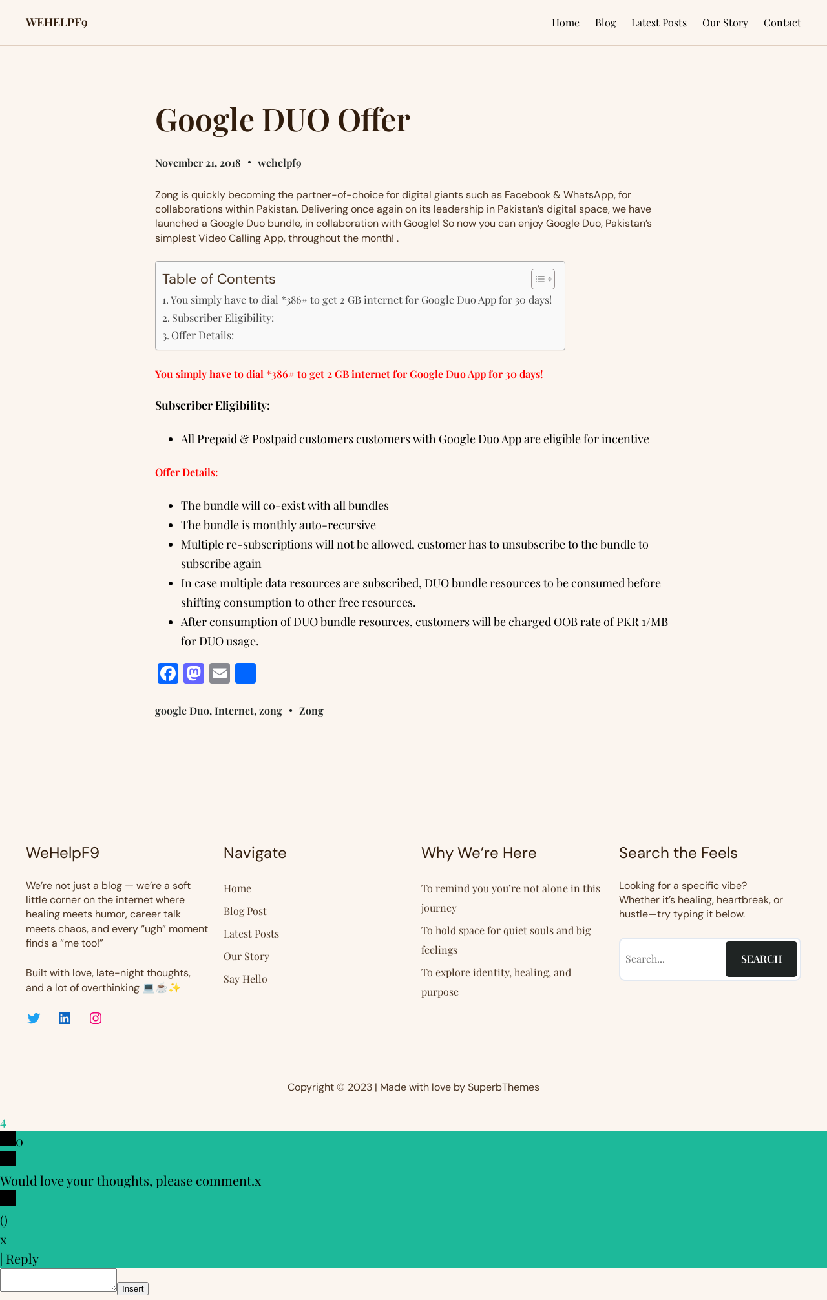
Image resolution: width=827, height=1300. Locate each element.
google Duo (182, 710)
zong (270, 710)
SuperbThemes (503, 1087)
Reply (22, 1258)
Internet (234, 710)
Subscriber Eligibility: (223, 317)
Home (566, 22)
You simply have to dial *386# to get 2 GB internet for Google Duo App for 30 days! (361, 299)
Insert (145, 1292)
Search (761, 958)
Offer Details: (202, 335)
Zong (311, 710)
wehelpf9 (280, 162)
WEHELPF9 (57, 22)
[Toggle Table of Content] (536, 279)
